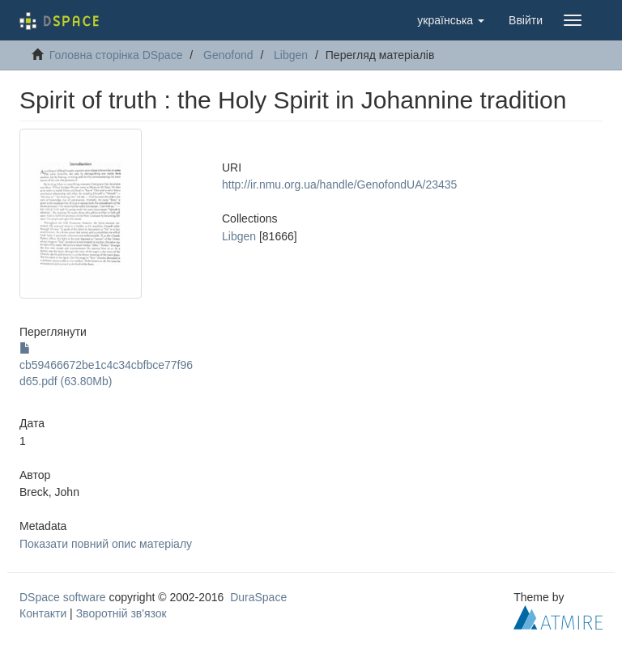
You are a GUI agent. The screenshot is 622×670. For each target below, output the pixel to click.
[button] (450, 20)
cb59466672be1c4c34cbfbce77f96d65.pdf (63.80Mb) (106, 365)
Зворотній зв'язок (121, 613)
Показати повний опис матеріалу (105, 543)
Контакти (42, 613)
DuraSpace (258, 597)
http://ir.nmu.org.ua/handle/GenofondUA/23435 (339, 184)
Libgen (291, 55)
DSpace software (62, 597)
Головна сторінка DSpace (116, 55)
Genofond (228, 55)
